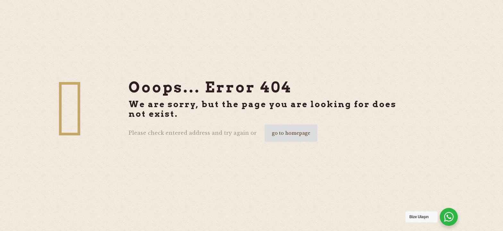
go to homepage (291, 133)
